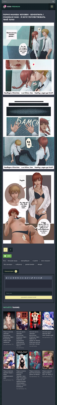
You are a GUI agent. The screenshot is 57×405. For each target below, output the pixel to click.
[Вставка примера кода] (37, 278)
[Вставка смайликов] (25, 278)
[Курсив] (9, 278)
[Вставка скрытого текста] (41, 278)
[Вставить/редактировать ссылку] (27, 278)
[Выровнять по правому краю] (18, 278)
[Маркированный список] (20, 278)
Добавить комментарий (28, 297)
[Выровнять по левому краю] (13, 278)
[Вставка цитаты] (34, 278)
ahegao (40, 264)
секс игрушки (45, 261)
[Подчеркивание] (11, 278)
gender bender (29, 264)
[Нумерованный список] (23, 278)
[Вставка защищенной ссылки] (32, 278)
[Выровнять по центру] (16, 278)
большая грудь (12, 261)
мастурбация (25, 261)
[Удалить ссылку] (30, 278)
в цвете (35, 261)
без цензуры (8, 264)
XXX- (13, 7)
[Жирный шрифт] (6, 278)
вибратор (19, 264)
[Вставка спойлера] (39, 278)
